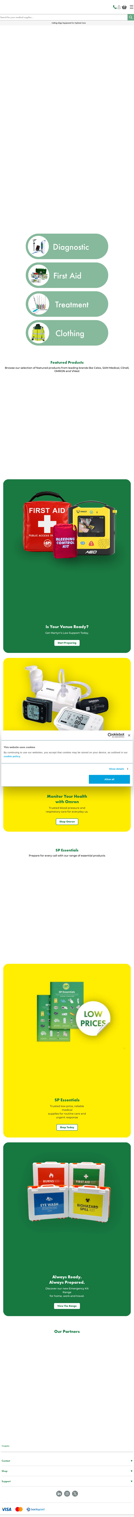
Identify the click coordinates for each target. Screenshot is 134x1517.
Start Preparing (67, 643)
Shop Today (67, 1127)
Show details (116, 768)
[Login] (119, 6)
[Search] (131, 17)
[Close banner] (129, 735)
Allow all (109, 779)
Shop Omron (67, 821)
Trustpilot (5, 1446)
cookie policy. (12, 756)
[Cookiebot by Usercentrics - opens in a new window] (110, 735)
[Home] (132, 7)
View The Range (67, 1306)
